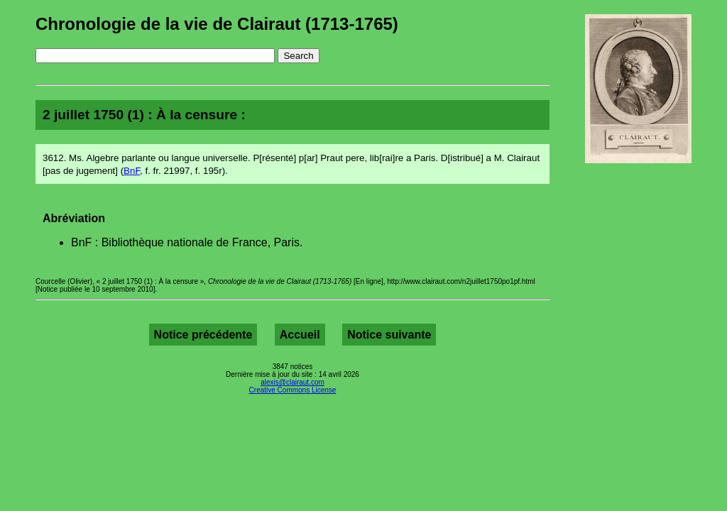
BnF (132, 170)
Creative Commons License (293, 390)
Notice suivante (389, 335)
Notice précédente (203, 335)
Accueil (300, 335)
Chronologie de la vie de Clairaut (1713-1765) (216, 23)
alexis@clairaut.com (292, 382)
